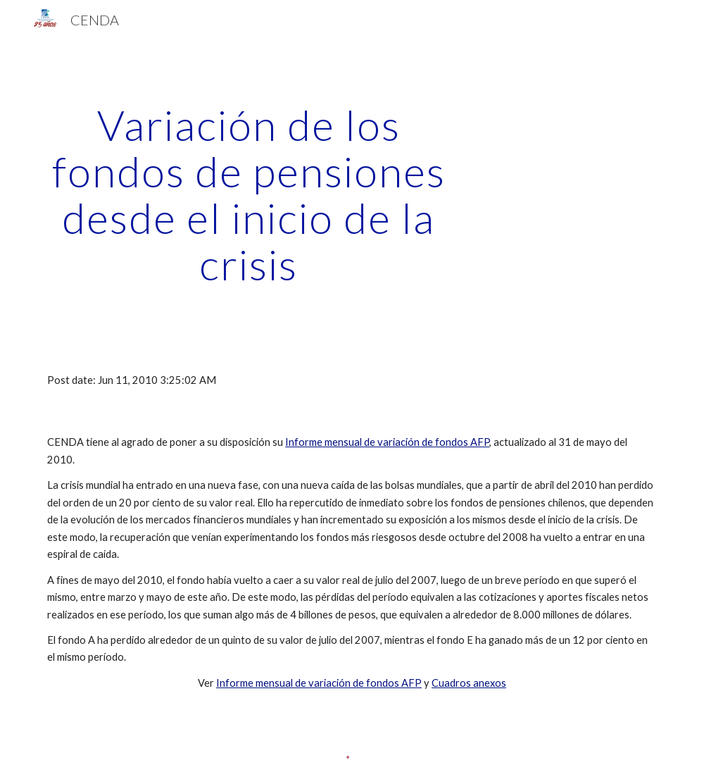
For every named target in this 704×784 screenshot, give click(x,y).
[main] (248, 194)
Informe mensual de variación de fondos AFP (387, 442)
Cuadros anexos (469, 683)
